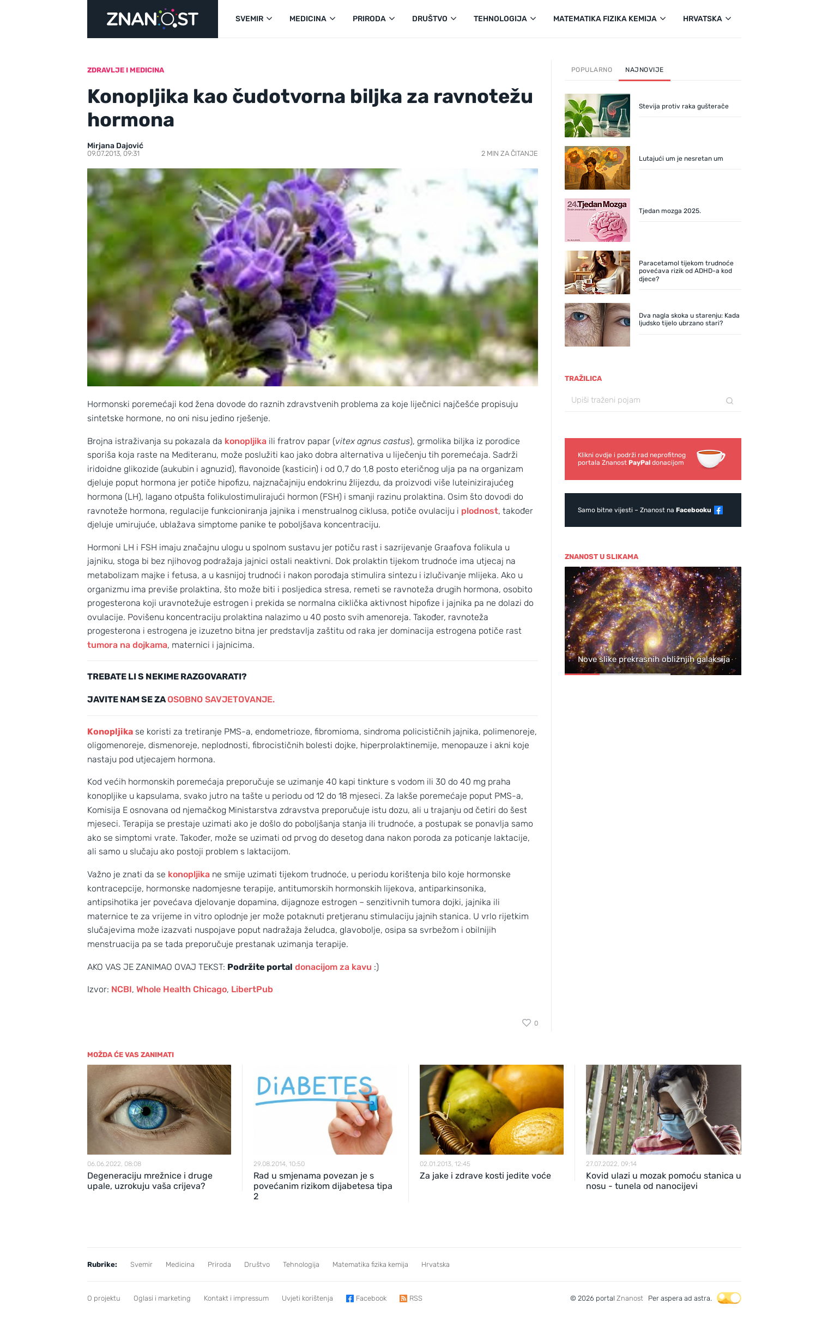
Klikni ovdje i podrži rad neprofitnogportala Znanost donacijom (632, 458)
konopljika (246, 441)
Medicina (180, 1264)
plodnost (479, 511)
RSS (415, 1298)
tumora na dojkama (127, 645)
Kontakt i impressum (236, 1298)
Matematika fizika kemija (370, 1264)
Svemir (141, 1264)
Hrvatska (435, 1264)
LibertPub (252, 989)
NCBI (121, 989)
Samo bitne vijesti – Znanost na (644, 510)
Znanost (630, 1298)
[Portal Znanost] (152, 19)
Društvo (257, 1264)
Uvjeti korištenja (307, 1298)
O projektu (103, 1298)
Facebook (371, 1298)
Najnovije (644, 70)
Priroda (219, 1264)
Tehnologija (301, 1264)
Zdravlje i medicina (125, 70)
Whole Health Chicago (181, 989)
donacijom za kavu (333, 967)
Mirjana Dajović (115, 145)
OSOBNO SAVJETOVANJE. (222, 699)
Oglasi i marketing (162, 1298)
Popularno (592, 70)
